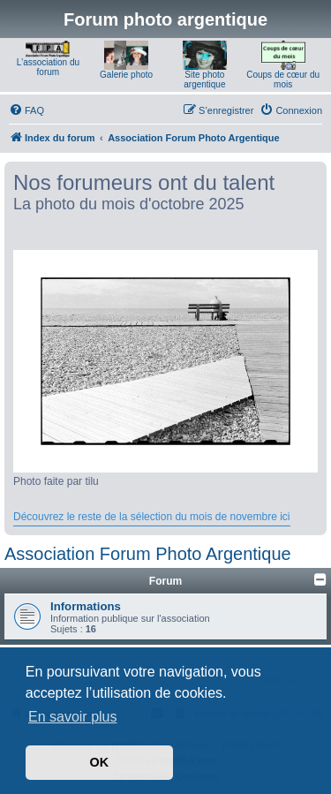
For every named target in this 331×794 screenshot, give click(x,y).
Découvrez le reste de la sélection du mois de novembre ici (151, 516)
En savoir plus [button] (72, 716)
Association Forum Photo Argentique (147, 553)
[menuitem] (26, 110)
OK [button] (99, 762)
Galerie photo (126, 74)
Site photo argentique (204, 79)
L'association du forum (48, 67)
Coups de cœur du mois (283, 79)
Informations (85, 606)
